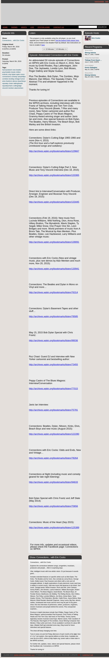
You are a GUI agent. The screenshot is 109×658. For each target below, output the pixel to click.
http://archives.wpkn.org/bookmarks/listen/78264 (53, 458)
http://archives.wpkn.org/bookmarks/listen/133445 (54, 202)
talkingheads (18, 83)
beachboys (22, 81)
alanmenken (18, 88)
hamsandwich (7, 70)
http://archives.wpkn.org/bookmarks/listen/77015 (53, 388)
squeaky (5, 83)
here (43, 45)
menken (11, 88)
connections (6, 76)
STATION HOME (44, 27)
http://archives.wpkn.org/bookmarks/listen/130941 (54, 268)
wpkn (18, 74)
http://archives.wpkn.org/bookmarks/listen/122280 (54, 434)
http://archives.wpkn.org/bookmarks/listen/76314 (53, 292)
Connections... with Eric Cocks (13, 40)
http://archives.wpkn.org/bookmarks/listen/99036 (53, 340)
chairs (11, 83)
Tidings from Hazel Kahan (92, 58)
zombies (5, 79)
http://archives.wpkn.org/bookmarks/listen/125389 (54, 527)
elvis (4, 81)
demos (14, 81)
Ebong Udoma (89, 50)
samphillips (22, 76)
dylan (14, 74)
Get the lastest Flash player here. (67, 40)
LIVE (32, 27)
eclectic (5, 74)
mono (22, 74)
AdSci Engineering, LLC (24, 655)
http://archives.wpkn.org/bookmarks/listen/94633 (53, 482)
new (14, 70)
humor (22, 79)
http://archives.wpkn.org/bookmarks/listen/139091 (54, 242)
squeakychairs (7, 86)
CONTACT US (58, 27)
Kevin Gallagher (89, 65)
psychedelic (6, 72)
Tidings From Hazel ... (93, 60)
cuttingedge (17, 86)
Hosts (24, 27)
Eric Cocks (96, 38)
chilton (18, 72)
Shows (14, 27)
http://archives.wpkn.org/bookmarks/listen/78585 (53, 316)
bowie (13, 72)
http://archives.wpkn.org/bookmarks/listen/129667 (54, 151)
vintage (17, 79)
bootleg (11, 79)
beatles (18, 70)
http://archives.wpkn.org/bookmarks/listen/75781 (53, 410)
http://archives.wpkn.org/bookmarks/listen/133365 (54, 175)
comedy (14, 76)
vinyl (9, 74)
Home (5, 27)
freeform (9, 81)
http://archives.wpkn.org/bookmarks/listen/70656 (53, 506)
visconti (5, 88)
